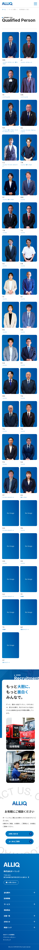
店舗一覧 (19, 916)
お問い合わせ (20, 833)
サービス (19, 904)
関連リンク (19, 927)
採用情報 (7, 898)
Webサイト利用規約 (8, 934)
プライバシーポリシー (9, 937)
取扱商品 (7, 910)
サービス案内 (12, 9)
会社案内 (19, 892)
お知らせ (19, 922)
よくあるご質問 (20, 841)
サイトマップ (7, 940)
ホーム (4, 9)
